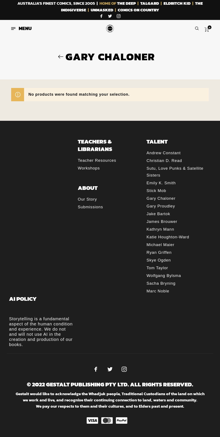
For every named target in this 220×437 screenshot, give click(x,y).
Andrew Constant (164, 153)
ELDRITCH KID (177, 3)
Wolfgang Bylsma (164, 275)
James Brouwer (162, 221)
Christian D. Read (164, 160)
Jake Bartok (158, 214)
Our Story (87, 199)
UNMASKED (102, 10)
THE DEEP (126, 3)
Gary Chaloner (161, 198)
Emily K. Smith (161, 183)
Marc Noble (158, 291)
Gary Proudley (161, 206)
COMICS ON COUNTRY (138, 10)
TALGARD (149, 3)
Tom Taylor (157, 268)
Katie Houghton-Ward (168, 237)
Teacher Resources (97, 160)
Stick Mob (156, 190)
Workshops (89, 168)
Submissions (90, 207)
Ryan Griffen (159, 252)
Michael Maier (160, 244)
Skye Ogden (159, 260)
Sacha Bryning (161, 283)
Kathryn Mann (160, 229)
